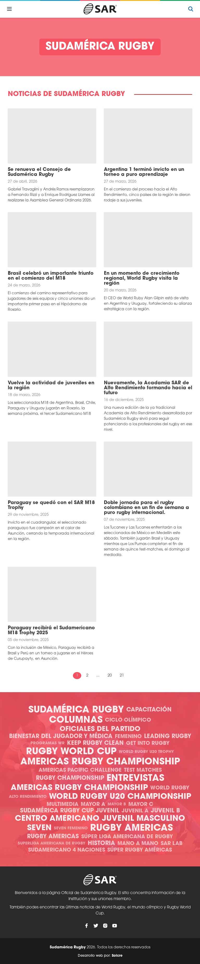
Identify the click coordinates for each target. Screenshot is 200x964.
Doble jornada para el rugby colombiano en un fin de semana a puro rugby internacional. (146, 507)
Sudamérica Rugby (76, 710)
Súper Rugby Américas (139, 850)
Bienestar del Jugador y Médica (61, 737)
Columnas (76, 720)
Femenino (128, 736)
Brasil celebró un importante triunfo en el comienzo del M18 (50, 276)
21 (122, 676)
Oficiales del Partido (100, 729)
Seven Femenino (71, 828)
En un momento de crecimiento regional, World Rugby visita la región (141, 278)
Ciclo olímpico (128, 720)
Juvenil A (135, 811)
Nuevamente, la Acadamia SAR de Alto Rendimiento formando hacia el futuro (148, 388)
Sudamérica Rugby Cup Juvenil (69, 811)
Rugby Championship (70, 778)
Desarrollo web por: (100, 955)
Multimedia (62, 804)
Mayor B (117, 804)
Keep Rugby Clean (95, 743)
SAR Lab (172, 843)
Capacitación (149, 710)
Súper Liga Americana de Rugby (127, 837)
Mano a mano (137, 843)
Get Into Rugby (148, 743)
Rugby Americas (131, 828)
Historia (101, 844)
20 (110, 676)
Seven (39, 828)
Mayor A (93, 804)
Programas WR (47, 743)
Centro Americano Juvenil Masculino (100, 819)
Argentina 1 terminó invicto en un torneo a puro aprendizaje (144, 172)
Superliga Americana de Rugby (51, 844)
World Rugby (169, 788)
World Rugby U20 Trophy (146, 752)
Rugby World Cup (71, 752)
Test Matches (143, 770)
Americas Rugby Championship (100, 762)
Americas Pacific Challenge (80, 770)
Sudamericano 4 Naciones (66, 850)
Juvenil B (165, 811)
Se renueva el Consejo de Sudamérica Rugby (39, 172)
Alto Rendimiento (28, 797)
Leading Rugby (167, 737)
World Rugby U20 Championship (120, 797)
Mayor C (140, 804)
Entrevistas (135, 778)
